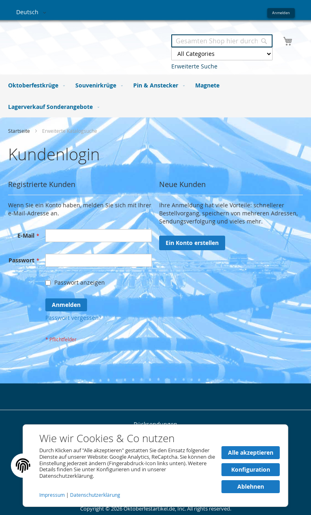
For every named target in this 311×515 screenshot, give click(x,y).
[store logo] (86, 43)
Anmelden (281, 13)
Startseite (19, 131)
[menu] (155, 95)
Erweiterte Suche (194, 66)
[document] (155, 465)
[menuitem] (34, 85)
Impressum (52, 495)
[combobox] (222, 40)
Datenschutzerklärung (95, 495)
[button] (32, 12)
